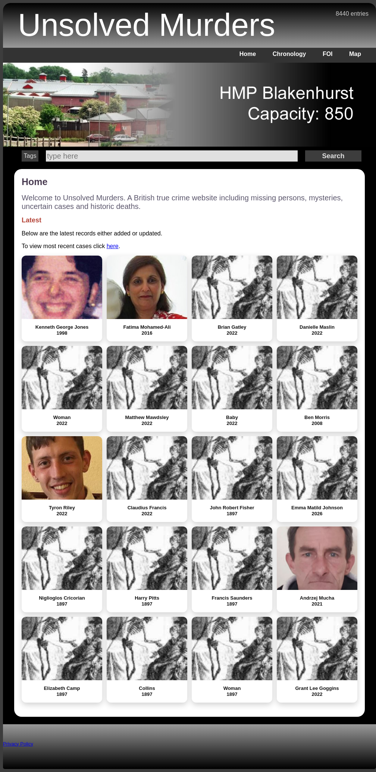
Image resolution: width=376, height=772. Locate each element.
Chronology (289, 54)
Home (247, 54)
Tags (30, 156)
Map (355, 54)
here (113, 246)
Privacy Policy (18, 744)
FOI (328, 54)
